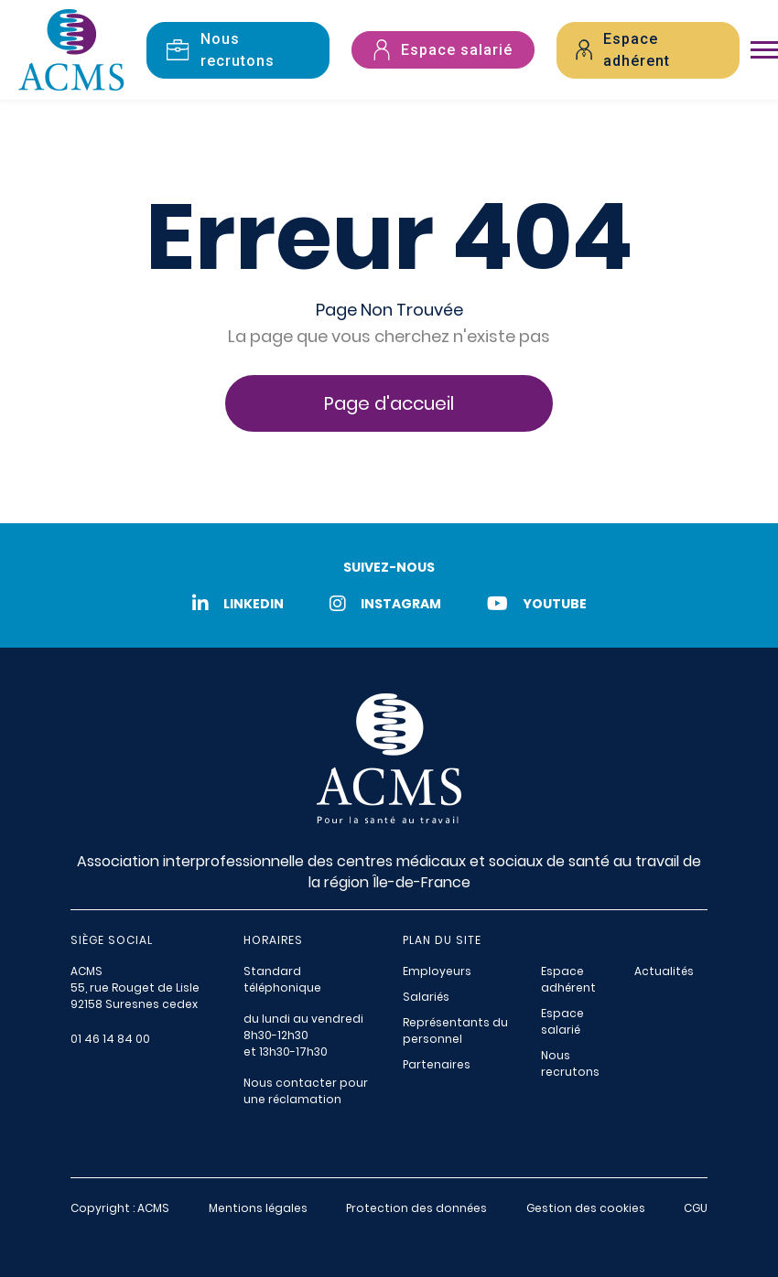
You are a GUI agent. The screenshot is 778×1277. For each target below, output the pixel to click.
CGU (696, 1208)
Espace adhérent (568, 979)
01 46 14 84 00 (110, 1038)
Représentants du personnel (455, 1030)
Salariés (426, 996)
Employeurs (437, 971)
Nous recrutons (570, 1063)
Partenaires (436, 1064)
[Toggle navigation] (764, 50)
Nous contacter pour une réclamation (305, 1091)
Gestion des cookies (585, 1208)
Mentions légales (258, 1208)
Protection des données (416, 1208)
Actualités (664, 971)
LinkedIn (238, 604)
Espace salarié (562, 1021)
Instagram (385, 604)
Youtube (537, 604)
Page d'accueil (389, 403)
